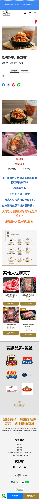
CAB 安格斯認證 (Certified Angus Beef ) (19, 452)
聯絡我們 (19, 450)
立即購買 (15, 496)
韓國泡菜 (14, 71)
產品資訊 (19, 445)
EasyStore (19, 433)
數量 (3, 76)
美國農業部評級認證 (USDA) (19, 455)
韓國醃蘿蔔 (24, 71)
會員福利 (19, 447)
